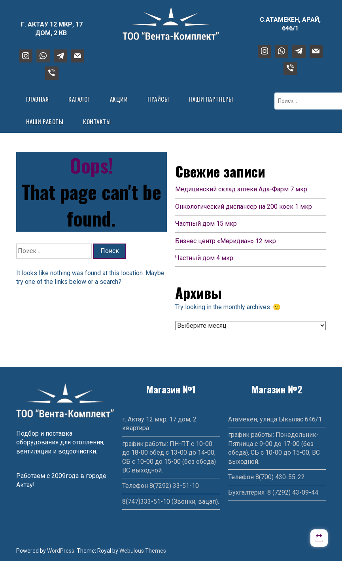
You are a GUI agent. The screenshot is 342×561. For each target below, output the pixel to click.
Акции (119, 98)
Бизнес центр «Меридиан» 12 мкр (225, 241)
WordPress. (61, 551)
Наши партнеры (211, 98)
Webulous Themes (142, 551)
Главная (37, 98)
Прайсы (158, 98)
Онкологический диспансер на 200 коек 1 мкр (243, 206)
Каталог (79, 98)
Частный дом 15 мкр (206, 223)
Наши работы (45, 121)
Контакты (97, 121)
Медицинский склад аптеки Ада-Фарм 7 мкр (241, 189)
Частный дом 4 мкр (204, 258)
